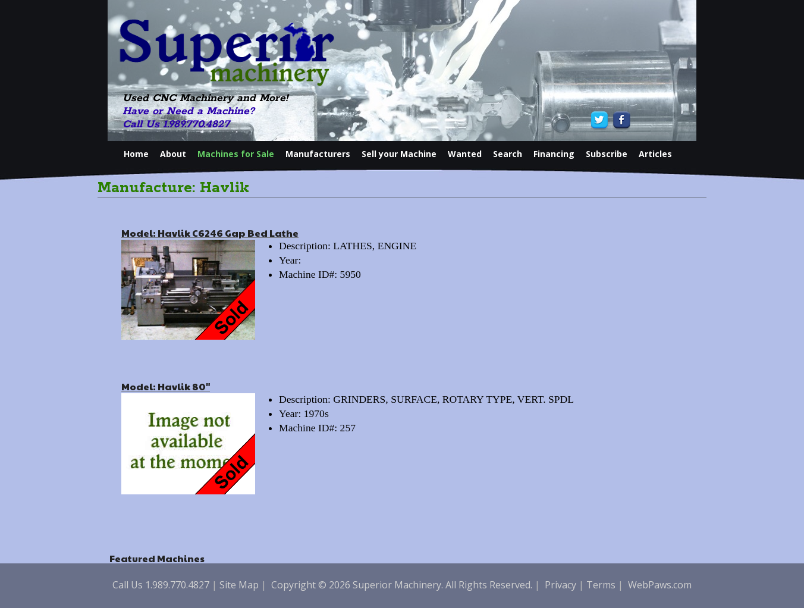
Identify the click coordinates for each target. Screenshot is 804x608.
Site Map (239, 584)
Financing (553, 153)
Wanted (465, 153)
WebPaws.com (660, 584)
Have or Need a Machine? (189, 111)
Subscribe (606, 153)
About (173, 153)
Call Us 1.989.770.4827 (176, 124)
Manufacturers (317, 153)
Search (507, 153)
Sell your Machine (399, 153)
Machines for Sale (235, 153)
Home (136, 153)
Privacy (560, 584)
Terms (600, 584)
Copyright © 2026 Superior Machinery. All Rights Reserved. (401, 584)
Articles (655, 153)
